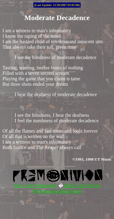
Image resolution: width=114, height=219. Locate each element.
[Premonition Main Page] (57, 191)
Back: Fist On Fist (82, 185)
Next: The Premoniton (35, 185)
